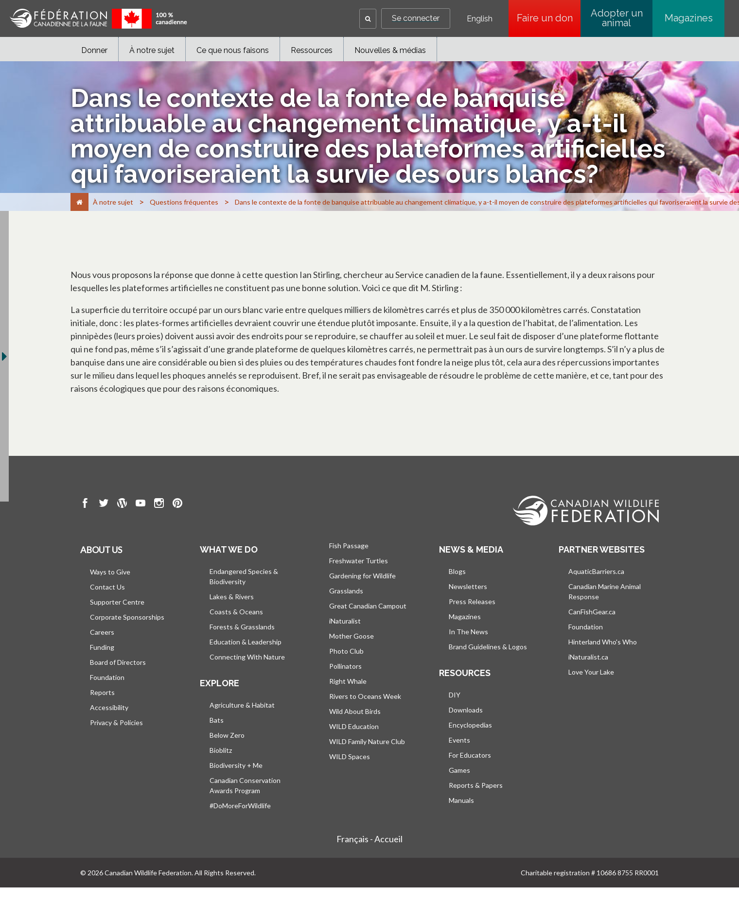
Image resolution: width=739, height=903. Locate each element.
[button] (367, 19)
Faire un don (549, 18)
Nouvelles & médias (390, 50)
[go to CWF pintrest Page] (177, 504)
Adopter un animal (617, 18)
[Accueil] (79, 202)
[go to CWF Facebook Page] (85, 504)
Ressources (312, 50)
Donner (94, 50)
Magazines (689, 18)
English (480, 19)
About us (101, 549)
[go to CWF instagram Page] (159, 504)
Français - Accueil (369, 839)
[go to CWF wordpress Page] (122, 504)
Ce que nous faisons (232, 50)
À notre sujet (152, 50)
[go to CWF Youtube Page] (140, 504)
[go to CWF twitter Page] (103, 504)
